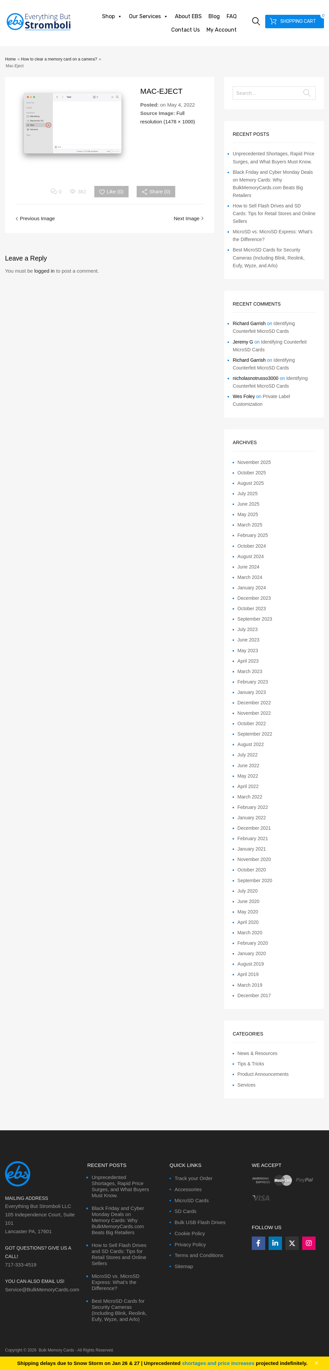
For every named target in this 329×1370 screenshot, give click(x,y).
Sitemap (184, 1266)
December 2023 (254, 598)
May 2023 (247, 650)
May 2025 (247, 514)
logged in (44, 271)
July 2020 (247, 891)
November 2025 (254, 462)
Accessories (188, 1189)
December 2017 (254, 995)
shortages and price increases (218, 1363)
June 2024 (248, 567)
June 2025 (248, 504)
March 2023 (249, 671)
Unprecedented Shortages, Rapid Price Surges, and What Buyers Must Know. (120, 1186)
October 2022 (251, 723)
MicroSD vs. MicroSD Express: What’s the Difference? (116, 1282)
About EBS (188, 16)
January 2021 (251, 849)
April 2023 (247, 661)
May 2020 (247, 911)
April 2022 (247, 786)
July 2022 (247, 754)
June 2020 (248, 901)
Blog (214, 16)
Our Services (148, 16)
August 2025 (250, 483)
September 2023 (254, 619)
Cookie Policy (190, 1233)
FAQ (232, 16)
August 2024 (250, 556)
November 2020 (254, 859)
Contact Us (185, 30)
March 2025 (249, 524)
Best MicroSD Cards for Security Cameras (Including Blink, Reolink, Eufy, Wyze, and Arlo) (268, 257)
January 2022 (251, 817)
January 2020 (251, 953)
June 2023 (248, 639)
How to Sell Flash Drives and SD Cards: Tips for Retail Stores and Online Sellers (274, 213)
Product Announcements (262, 1074)
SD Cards (185, 1211)
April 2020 (247, 922)
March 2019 (249, 985)
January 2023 (251, 692)
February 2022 (252, 807)
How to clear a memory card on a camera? (59, 59)
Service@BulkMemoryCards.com (42, 1289)
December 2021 (254, 828)
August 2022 (250, 744)
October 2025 (251, 472)
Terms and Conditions (199, 1255)
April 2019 (247, 974)
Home (10, 59)
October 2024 (251, 546)
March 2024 (249, 577)
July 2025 (247, 493)
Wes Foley (244, 396)
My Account (221, 30)
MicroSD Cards (192, 1200)
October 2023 (251, 608)
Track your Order (194, 1178)
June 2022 (248, 765)
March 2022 (249, 796)
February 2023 (252, 681)
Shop (112, 16)
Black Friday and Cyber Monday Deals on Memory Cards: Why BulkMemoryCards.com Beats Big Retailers (118, 1220)
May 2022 (247, 776)
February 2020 (252, 943)
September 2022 (254, 734)
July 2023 (247, 629)
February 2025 (252, 535)
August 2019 (250, 964)
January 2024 (251, 587)
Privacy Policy (190, 1244)
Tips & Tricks (250, 1063)
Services (246, 1085)
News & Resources (257, 1053)
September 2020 (254, 880)
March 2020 (249, 932)
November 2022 (254, 713)
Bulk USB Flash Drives (200, 1222)
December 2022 (254, 702)
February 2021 (252, 838)
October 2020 (251, 869)
